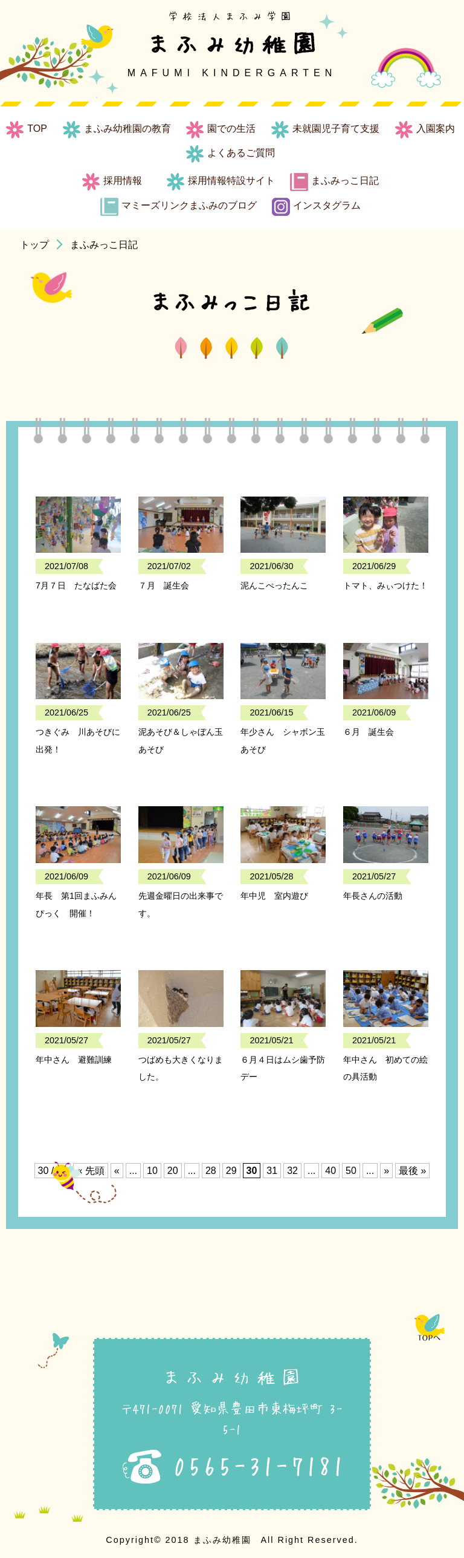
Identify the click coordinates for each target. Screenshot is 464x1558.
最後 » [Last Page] (412, 1170)
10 (152, 1170)
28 (210, 1170)
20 (172, 1170)
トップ (34, 245)
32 (292, 1170)
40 (330, 1170)
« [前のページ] (117, 1170)
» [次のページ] (386, 1170)
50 (351, 1170)
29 (231, 1170)
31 (271, 1170)
